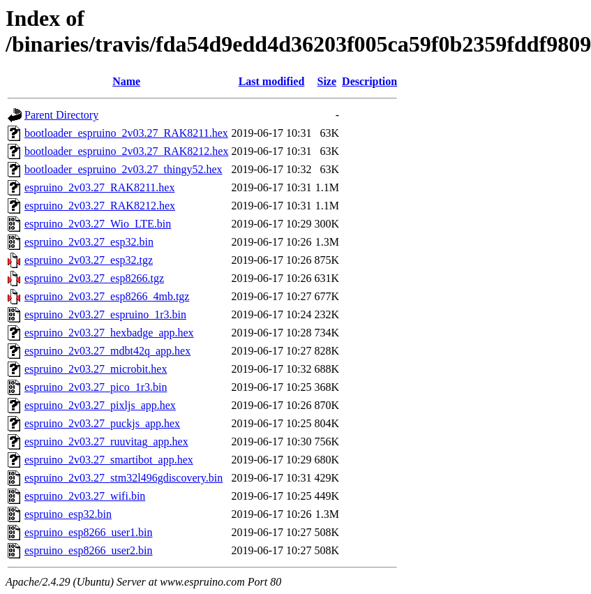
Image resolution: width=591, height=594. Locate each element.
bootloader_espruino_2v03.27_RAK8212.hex (126, 151)
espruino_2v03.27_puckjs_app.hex (102, 423)
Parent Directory (61, 115)
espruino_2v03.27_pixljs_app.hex (100, 405)
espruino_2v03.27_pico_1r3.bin (95, 387)
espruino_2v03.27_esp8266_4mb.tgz (106, 296)
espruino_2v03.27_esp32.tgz (88, 260)
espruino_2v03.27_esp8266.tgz (94, 278)
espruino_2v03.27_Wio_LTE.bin (97, 224)
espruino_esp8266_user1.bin (88, 532)
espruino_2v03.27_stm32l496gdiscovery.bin (123, 478)
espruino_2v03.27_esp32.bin (89, 242)
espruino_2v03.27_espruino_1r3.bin (105, 314)
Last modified (272, 81)
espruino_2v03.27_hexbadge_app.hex (109, 333)
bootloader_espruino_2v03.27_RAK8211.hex (126, 133)
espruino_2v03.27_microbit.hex (95, 369)
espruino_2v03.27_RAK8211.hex (99, 187)
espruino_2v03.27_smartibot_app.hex (108, 460)
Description (369, 81)
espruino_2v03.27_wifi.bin (84, 496)
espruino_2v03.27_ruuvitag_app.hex (106, 441)
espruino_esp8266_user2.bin (88, 550)
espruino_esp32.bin (68, 514)
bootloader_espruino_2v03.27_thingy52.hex (123, 169)
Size (327, 81)
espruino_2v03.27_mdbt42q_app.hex (107, 351)
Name (126, 81)
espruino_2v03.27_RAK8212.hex (99, 205)
